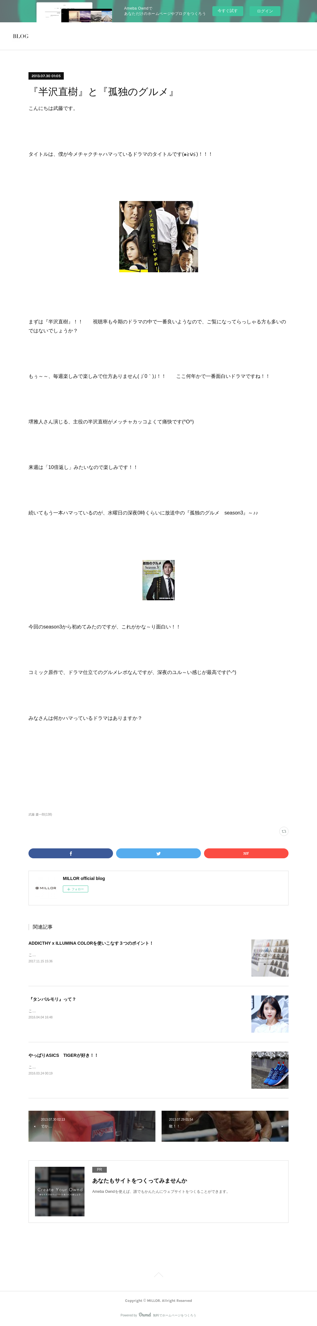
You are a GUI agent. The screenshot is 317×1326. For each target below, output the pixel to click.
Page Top (158, 1275)
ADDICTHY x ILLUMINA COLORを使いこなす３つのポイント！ (91, 943)
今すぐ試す (228, 10)
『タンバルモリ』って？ (52, 999)
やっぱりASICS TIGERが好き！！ (63, 1055)
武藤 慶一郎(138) (40, 814)
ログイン (265, 11)
